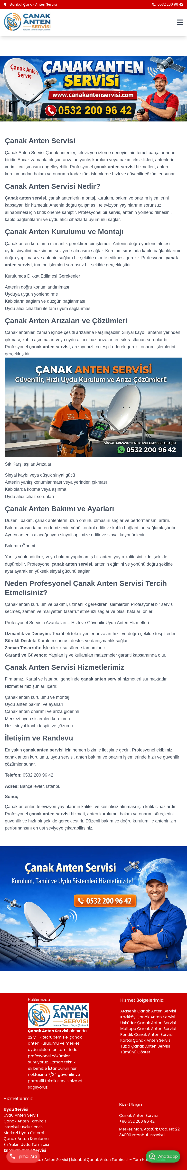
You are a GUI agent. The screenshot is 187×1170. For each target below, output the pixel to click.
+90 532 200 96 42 (137, 1121)
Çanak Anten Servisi (25, 152)
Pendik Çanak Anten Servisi (146, 1034)
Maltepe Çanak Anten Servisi (148, 1028)
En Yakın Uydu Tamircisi (26, 1144)
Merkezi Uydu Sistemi (24, 1133)
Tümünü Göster (135, 1052)
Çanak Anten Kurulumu (26, 1138)
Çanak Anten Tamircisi (25, 1121)
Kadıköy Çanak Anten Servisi (147, 1017)
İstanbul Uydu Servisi (24, 1127)
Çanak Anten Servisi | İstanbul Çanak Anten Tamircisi (80, 1159)
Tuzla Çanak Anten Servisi (145, 1046)
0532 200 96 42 (167, 4)
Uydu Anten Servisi (21, 1115)
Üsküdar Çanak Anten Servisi (148, 1023)
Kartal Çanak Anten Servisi (145, 1040)
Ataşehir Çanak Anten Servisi (148, 1011)
